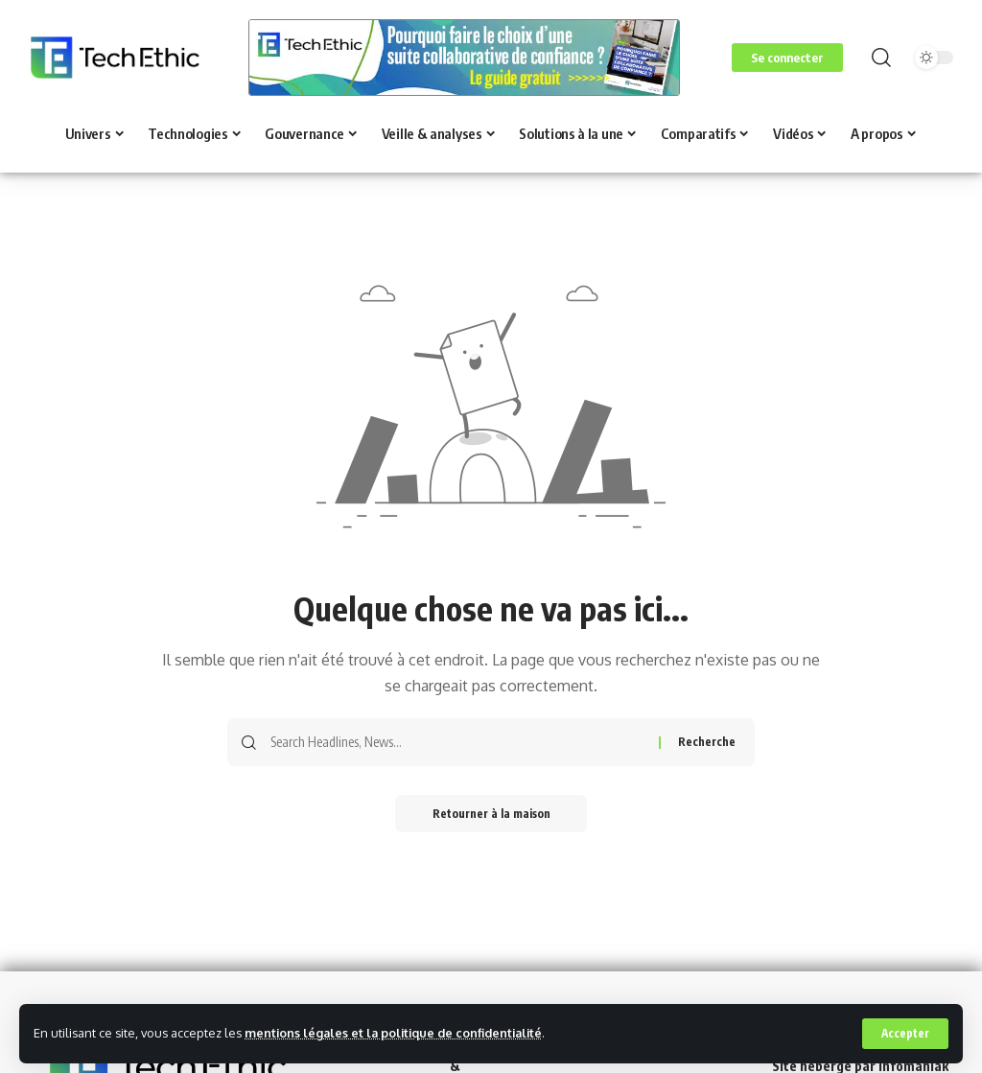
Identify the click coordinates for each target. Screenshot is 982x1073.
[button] (904, 1033)
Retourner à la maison (491, 813)
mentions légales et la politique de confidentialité (397, 1032)
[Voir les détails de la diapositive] (464, 57)
